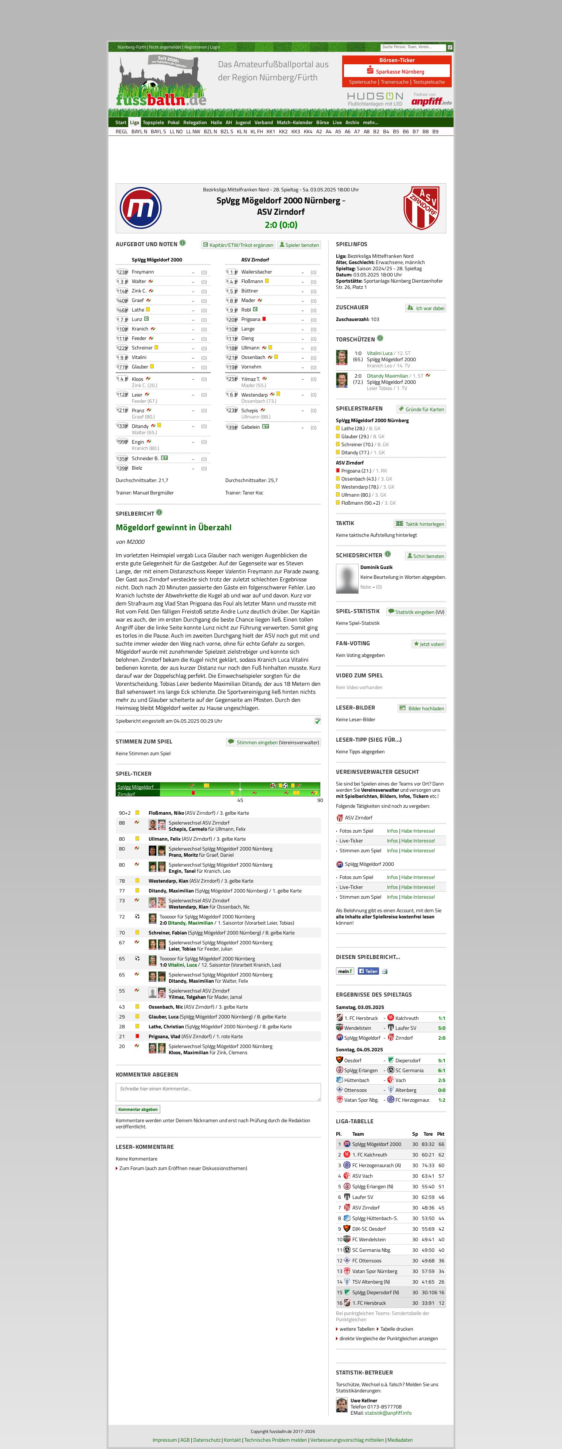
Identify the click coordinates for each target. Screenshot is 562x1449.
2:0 (442, 1037)
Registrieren (195, 46)
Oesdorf (353, 1060)
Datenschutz (207, 1440)
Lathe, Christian (166, 1026)
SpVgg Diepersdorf (372, 1292)
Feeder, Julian (218, 948)
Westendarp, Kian (168, 880)
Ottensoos (355, 1090)
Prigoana (250, 319)
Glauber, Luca (164, 1016)
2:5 (442, 1080)
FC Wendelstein (369, 1239)
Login (215, 46)
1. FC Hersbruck (361, 1018)
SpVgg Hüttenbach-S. (375, 1218)
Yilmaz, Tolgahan (187, 997)
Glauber (140, 366)
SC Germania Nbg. (371, 1250)
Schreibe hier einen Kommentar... (218, 1092)
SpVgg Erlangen (361, 1070)
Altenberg (405, 1090)
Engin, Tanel (182, 871)
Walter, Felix (235, 981)
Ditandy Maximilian (387, 375)
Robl (246, 309)
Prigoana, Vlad (164, 1036)
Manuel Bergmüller (153, 492)
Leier (137, 394)
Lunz (137, 319)
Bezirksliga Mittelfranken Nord (380, 256)
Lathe (138, 309)
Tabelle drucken (397, 1329)
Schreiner (142, 347)
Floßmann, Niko (166, 813)
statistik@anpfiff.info (388, 1412)
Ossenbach (253, 357)
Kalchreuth (407, 1018)
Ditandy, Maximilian (171, 890)
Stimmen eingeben (257, 742)
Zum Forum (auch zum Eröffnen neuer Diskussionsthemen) (183, 1168)
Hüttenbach (357, 1080)
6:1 (442, 1070)
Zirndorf (404, 1037)
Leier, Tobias (280, 922)
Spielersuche (362, 81)
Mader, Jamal (228, 997)
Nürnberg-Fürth (132, 46)
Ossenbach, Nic (233, 906)
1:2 (442, 1100)
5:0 (442, 1028)
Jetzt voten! (432, 644)
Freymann (143, 271)
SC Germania (409, 1070)
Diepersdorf (408, 1060)
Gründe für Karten (425, 409)
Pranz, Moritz (183, 855)
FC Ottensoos (367, 1260)
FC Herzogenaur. (412, 1100)
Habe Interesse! (418, 830)
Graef (138, 300)
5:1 (442, 1060)
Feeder (139, 338)
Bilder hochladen (426, 708)
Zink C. (139, 290)
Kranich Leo (379, 365)
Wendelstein (357, 1028)
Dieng (247, 338)
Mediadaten (400, 1440)
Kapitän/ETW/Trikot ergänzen (242, 245)
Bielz (137, 467)
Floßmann (252, 281)
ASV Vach (362, 1176)
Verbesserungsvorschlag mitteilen (347, 1440)
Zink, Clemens (232, 1052)
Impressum (165, 1440)
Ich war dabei (430, 308)
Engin (138, 442)
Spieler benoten (302, 245)
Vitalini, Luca (182, 964)
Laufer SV (405, 1028)
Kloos (138, 379)
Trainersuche (395, 81)
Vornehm (251, 366)
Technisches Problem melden (275, 1440)
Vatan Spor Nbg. (361, 1100)
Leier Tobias (379, 388)
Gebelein (250, 427)
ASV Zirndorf (281, 211)
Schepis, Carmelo (188, 829)
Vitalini (139, 357)
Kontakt (232, 1440)
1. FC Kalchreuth (369, 1154)
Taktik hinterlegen (425, 524)
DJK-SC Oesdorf (369, 1228)
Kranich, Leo (217, 871)
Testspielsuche (429, 81)
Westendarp (254, 394)
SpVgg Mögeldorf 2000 (391, 359)
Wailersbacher (256, 271)
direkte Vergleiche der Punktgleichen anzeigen (389, 1338)
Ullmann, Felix (230, 829)
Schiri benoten (428, 556)
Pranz (138, 410)
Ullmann (250, 347)
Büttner (249, 290)
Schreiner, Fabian (168, 932)
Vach (400, 1080)
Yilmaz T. (250, 379)
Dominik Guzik (376, 567)
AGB (185, 1440)
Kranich (140, 328)
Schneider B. (145, 458)
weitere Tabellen (357, 1329)
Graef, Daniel (220, 855)
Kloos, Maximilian (189, 1052)
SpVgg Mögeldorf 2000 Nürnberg (278, 200)
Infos (392, 830)
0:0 (442, 1090)
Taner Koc (252, 492)
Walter (139, 281)
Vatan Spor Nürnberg (374, 1271)
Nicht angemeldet (165, 46)
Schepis (249, 410)
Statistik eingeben (415, 612)
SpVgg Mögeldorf (362, 1037)
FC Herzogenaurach (373, 1165)
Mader (248, 300)
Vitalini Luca (380, 353)
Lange (248, 328)
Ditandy (140, 426)
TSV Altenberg (367, 1281)
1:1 (442, 1018)
